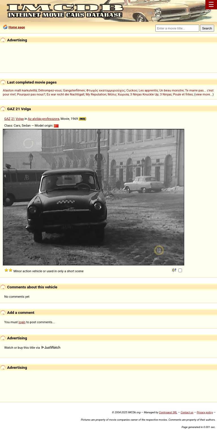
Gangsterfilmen (74, 90)
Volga (20, 119)
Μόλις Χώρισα (118, 94)
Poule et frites (183, 94)
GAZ (7, 119)
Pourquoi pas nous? (31, 94)
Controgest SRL (168, 412)
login (22, 322)
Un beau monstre (171, 90)
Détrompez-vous (50, 90)
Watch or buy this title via (32, 348)
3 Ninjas (166, 94)
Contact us (187, 412)
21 (13, 119)
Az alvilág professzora (43, 119)
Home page (16, 27)
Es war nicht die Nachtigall (65, 94)
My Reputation (96, 94)
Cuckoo (131, 90)
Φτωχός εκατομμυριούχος (105, 90)
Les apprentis (148, 90)
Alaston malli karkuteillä (20, 90)
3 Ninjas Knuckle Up (144, 94)
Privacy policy (205, 412)
